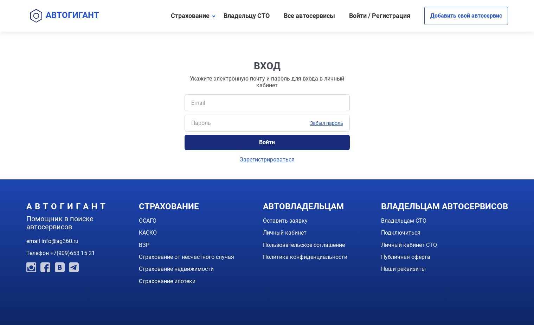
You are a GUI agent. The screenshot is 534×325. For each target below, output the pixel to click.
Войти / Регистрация (379, 15)
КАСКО (148, 232)
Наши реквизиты (403, 269)
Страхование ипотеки (167, 281)
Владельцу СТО (247, 15)
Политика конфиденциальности (305, 257)
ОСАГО (147, 220)
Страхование (190, 15)
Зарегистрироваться (267, 159)
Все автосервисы (309, 15)
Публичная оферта (405, 257)
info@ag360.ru (59, 241)
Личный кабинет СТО (409, 245)
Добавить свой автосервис (466, 15)
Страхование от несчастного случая (186, 257)
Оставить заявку (285, 220)
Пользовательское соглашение (304, 245)
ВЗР (144, 245)
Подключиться (400, 232)
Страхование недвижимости (176, 269)
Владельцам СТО (403, 220)
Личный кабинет (285, 232)
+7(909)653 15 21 (72, 253)
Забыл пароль (326, 123)
